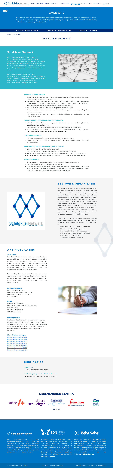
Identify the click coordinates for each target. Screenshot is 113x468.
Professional (52, 4)
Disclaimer (44, 465)
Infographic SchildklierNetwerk (37, 370)
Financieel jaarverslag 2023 (17, 348)
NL (104, 4)
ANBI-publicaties (88, 30)
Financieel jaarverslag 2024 (17, 350)
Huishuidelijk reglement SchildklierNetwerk (41, 376)
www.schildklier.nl (48, 456)
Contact (97, 4)
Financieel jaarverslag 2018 (17, 337)
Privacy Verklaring (56, 465)
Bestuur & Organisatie (59, 30)
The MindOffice (100, 465)
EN (107, 4)
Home (32, 4)
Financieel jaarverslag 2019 (17, 339)
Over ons (75, 4)
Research (64, 4)
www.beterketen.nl (87, 454)
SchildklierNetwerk (27, 30)
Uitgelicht (86, 4)
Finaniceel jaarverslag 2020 (17, 341)
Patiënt (40, 4)
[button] (54, 409)
